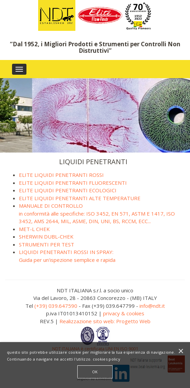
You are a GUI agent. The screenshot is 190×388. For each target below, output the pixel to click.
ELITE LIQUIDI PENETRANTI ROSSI (61, 174)
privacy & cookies (123, 313)
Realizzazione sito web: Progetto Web (104, 321)
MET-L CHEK (34, 229)
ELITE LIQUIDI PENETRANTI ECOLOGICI (67, 190)
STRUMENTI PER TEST (46, 244)
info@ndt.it (152, 305)
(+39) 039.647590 (55, 305)
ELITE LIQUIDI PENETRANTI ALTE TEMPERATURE (80, 198)
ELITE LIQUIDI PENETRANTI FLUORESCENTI (73, 182)
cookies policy (106, 359)
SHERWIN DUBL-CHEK (46, 236)
